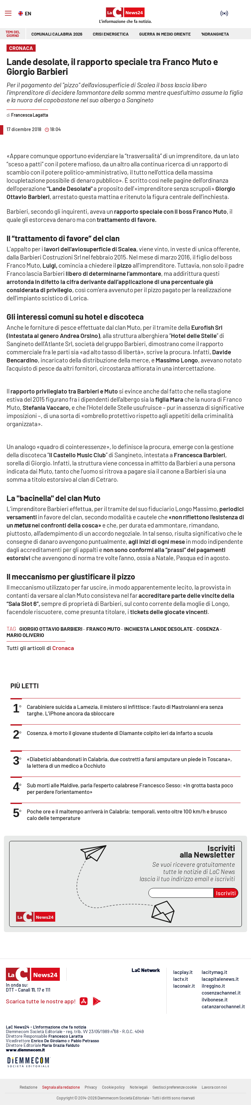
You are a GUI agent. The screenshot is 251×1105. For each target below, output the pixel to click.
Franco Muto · (104, 629)
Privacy (91, 1087)
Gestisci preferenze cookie (175, 1087)
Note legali (139, 1087)
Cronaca (63, 647)
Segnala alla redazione (61, 1087)
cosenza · (209, 629)
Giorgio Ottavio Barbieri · (52, 629)
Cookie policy (113, 1087)
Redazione (28, 1087)
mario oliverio (25, 635)
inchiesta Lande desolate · (159, 629)
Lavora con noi (214, 1087)
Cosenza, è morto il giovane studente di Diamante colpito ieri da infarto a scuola (120, 732)
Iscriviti (226, 892)
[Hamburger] (8, 13)
